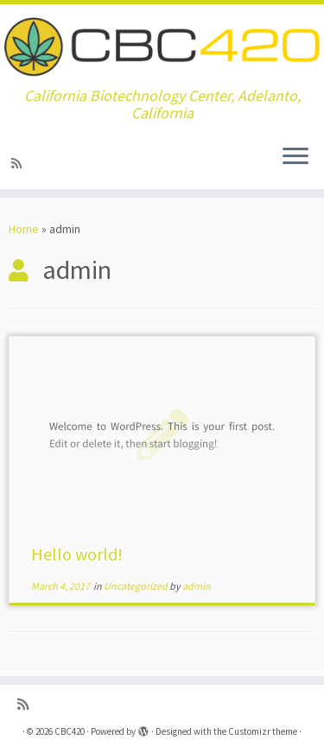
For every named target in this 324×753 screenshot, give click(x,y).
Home (24, 229)
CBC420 (69, 731)
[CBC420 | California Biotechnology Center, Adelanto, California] (162, 46)
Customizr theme (262, 731)
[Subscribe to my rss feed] (19, 163)
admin (196, 585)
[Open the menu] (295, 158)
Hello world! (77, 554)
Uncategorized (136, 585)
